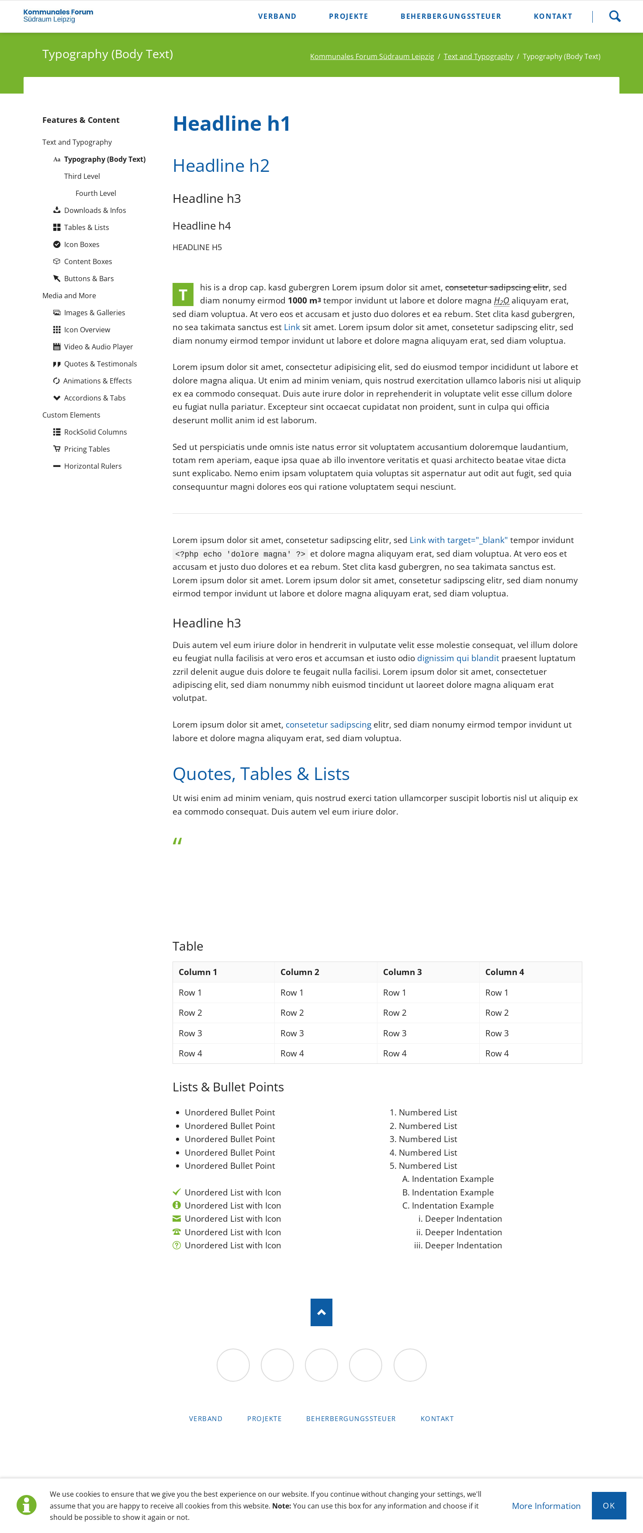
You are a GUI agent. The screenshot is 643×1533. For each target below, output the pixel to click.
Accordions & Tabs (95, 398)
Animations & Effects (97, 381)
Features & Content (81, 120)
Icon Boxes (82, 244)
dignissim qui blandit (458, 658)
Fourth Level (96, 193)
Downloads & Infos (95, 210)
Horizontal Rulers (93, 466)
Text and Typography (77, 142)
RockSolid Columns (95, 432)
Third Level (82, 176)
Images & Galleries (94, 312)
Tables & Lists (86, 227)
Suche (615, 16)
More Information (546, 1506)
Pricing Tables (87, 449)
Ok (609, 1505)
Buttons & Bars (89, 278)
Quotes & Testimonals (100, 364)
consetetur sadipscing (328, 724)
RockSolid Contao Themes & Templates (321, 1449)
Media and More (69, 295)
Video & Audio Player (98, 346)
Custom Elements (71, 415)
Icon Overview (87, 329)
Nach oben (322, 1312)
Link (292, 327)
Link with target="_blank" (459, 540)
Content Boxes (88, 261)
